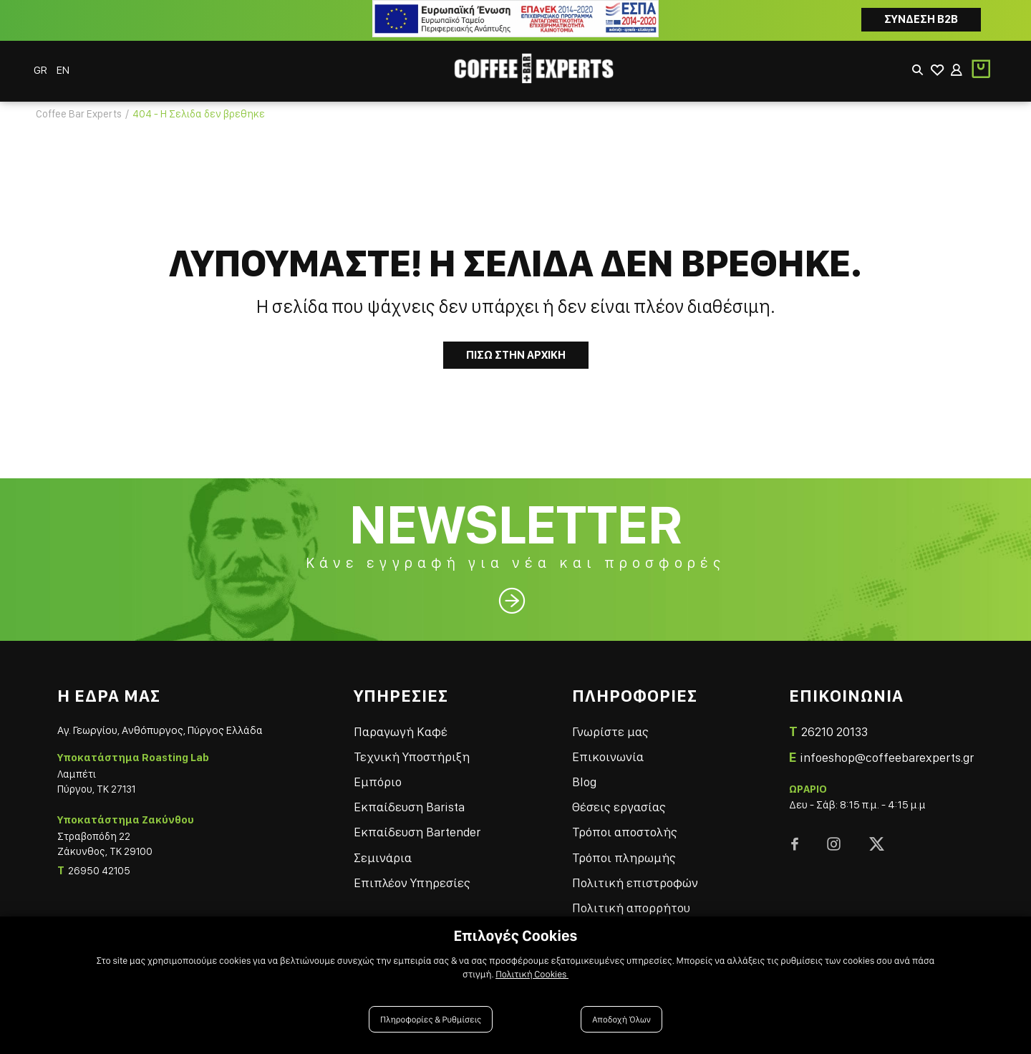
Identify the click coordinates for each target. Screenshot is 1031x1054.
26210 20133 (834, 719)
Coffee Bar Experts (79, 100)
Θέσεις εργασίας (628, 794)
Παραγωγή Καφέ (419, 719)
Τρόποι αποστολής (634, 819)
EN (65, 61)
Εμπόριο (396, 769)
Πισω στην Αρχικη (516, 341)
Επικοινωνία (617, 744)
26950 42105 (99, 860)
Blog (593, 769)
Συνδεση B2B (921, 19)
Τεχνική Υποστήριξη (430, 744)
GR (44, 61)
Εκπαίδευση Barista (427, 794)
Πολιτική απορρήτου (640, 895)
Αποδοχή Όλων (621, 1020)
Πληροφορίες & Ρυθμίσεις (432, 1020)
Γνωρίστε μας (619, 719)
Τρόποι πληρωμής (633, 845)
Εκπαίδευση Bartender (435, 819)
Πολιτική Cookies (532, 976)
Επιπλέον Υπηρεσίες (430, 870)
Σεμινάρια (401, 845)
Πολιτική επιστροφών (644, 870)
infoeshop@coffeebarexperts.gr (887, 745)
